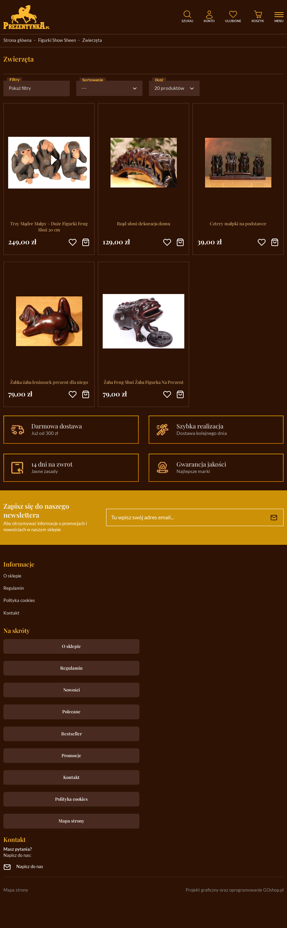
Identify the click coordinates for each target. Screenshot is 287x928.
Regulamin (13, 588)
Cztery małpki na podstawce (238, 223)
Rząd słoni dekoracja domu (143, 223)
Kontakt (11, 613)
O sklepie (12, 576)
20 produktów (169, 88)
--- (84, 88)
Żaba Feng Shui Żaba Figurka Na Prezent (144, 382)
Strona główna (17, 40)
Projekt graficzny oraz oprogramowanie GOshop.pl (235, 890)
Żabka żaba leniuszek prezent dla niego (49, 382)
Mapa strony (71, 821)
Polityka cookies (19, 601)
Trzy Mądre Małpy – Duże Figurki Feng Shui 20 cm (49, 226)
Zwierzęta (92, 40)
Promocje (71, 755)
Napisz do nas (29, 867)
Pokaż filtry (20, 88)
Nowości (71, 690)
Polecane (71, 711)
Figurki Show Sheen (57, 40)
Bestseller (71, 733)
